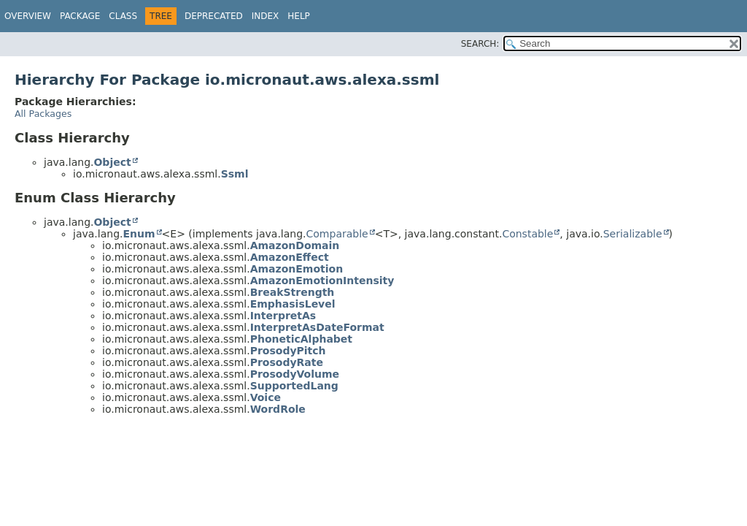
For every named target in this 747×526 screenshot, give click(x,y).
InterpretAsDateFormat (317, 327)
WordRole (278, 409)
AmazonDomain (295, 245)
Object (112, 162)
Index (265, 16)
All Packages (43, 113)
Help (298, 16)
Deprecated (214, 16)
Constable (527, 234)
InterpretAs (283, 315)
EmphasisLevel (293, 304)
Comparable (337, 234)
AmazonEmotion (296, 269)
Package (80, 16)
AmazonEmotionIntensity (322, 280)
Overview (27, 16)
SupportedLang (294, 386)
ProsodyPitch (288, 351)
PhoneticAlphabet (301, 339)
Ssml (235, 174)
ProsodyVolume (294, 374)
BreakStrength (292, 292)
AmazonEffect (289, 257)
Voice (265, 397)
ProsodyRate (286, 362)
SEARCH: (480, 44)
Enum (139, 234)
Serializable (632, 234)
